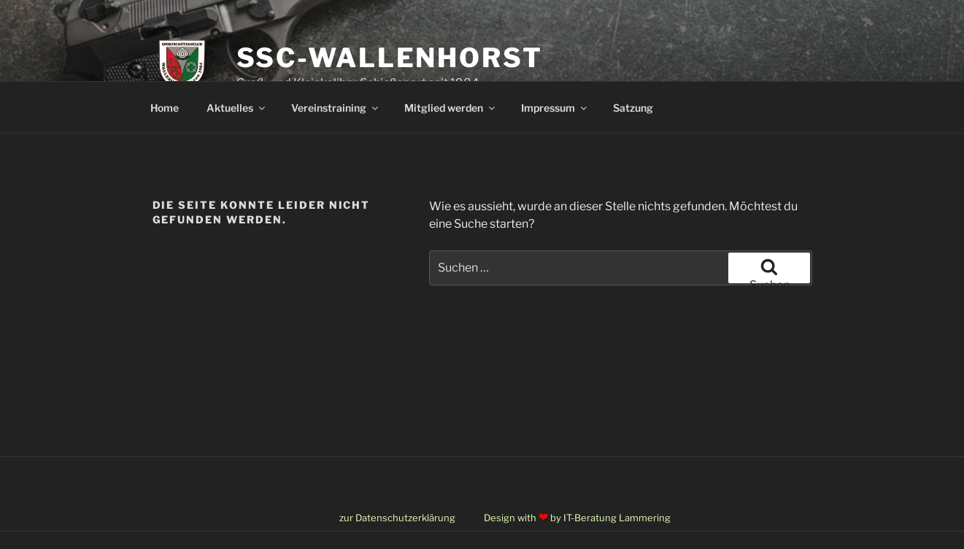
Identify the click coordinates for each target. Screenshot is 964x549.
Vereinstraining (335, 107)
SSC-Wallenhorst (389, 58)
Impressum (555, 107)
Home (164, 107)
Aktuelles (237, 107)
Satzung (633, 107)
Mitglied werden (450, 107)
